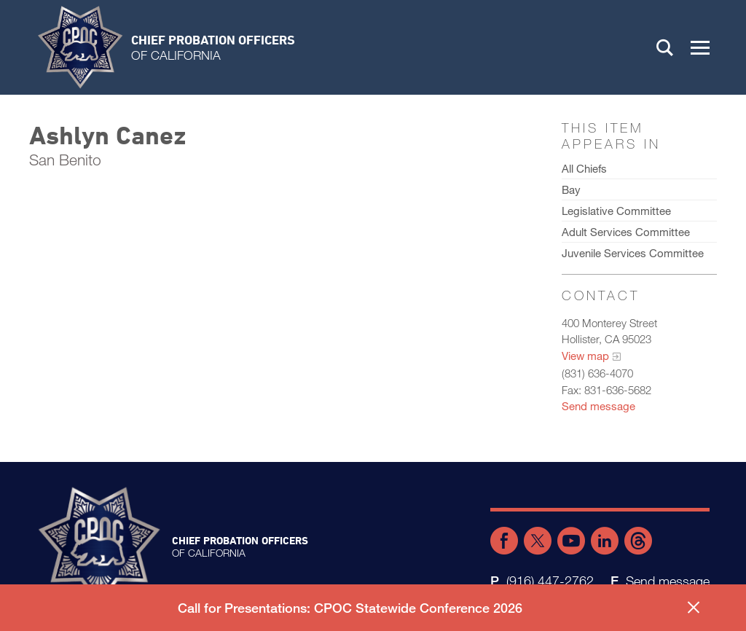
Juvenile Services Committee (633, 252)
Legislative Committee (616, 210)
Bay (571, 189)
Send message (598, 405)
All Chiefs (584, 168)
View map (585, 355)
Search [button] (665, 47)
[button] (700, 47)
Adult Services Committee (626, 231)
